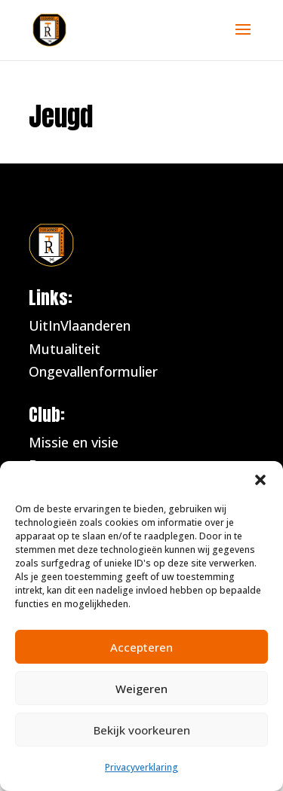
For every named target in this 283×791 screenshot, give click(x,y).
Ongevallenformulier (95, 371)
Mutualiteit (66, 349)
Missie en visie (73, 442)
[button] (260, 479)
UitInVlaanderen (80, 325)
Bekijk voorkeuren (142, 730)
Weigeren (141, 688)
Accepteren (141, 647)
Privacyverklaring (141, 767)
